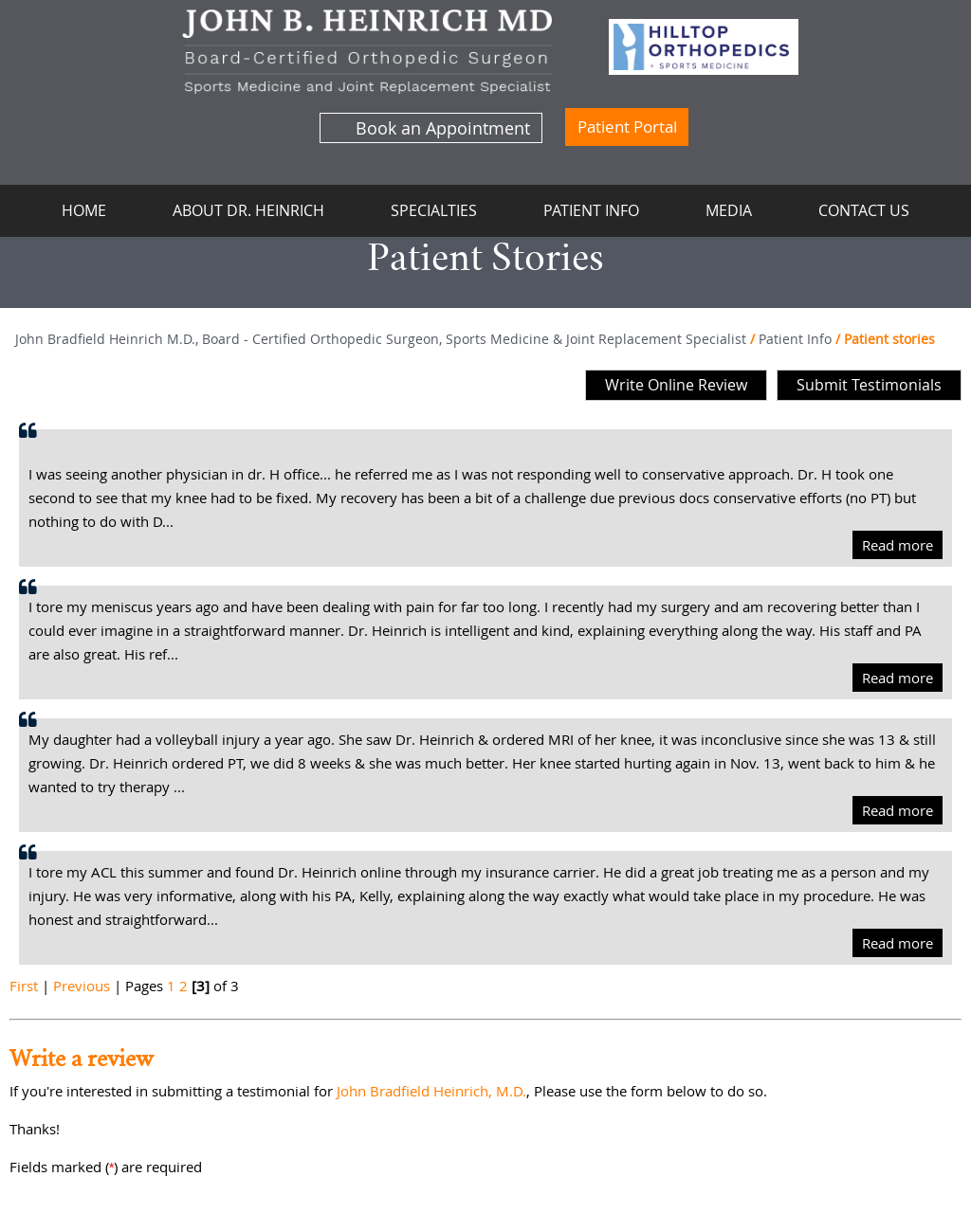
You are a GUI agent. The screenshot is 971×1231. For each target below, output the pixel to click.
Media (728, 210)
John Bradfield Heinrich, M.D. (431, 1090)
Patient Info (591, 210)
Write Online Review (676, 384)
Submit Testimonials (869, 384)
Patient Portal (627, 126)
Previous (81, 985)
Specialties (434, 210)
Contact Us (863, 210)
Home (84, 210)
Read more (897, 544)
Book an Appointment (443, 127)
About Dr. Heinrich (248, 210)
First (23, 985)
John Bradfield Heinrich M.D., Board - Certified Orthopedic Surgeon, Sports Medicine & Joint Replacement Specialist (380, 339)
